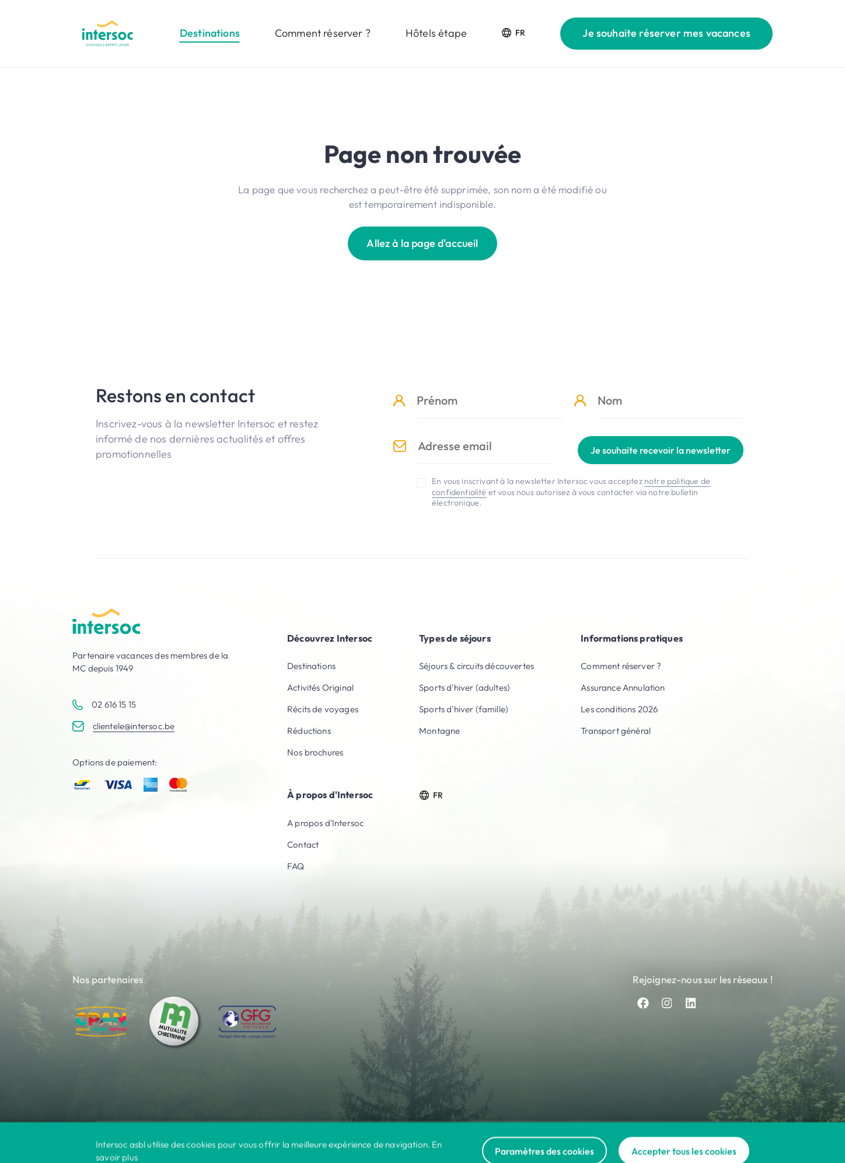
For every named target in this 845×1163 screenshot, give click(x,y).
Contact (303, 844)
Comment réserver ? (323, 33)
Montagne (439, 730)
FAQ (296, 866)
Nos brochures (315, 752)
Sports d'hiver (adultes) (464, 687)
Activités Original (320, 687)
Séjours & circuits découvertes (476, 665)
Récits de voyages (322, 709)
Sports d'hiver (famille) (463, 709)
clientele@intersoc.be (134, 726)
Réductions (309, 730)
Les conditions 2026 (619, 709)
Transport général (616, 730)
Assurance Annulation (623, 687)
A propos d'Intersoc (325, 822)
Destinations (210, 33)
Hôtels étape (436, 33)
